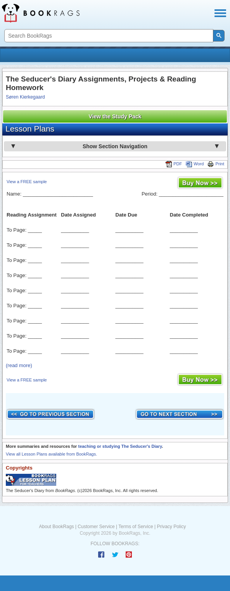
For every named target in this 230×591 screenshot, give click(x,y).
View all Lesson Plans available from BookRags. (51, 454)
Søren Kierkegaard (25, 97)
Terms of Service (135, 526)
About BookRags (56, 526)
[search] (108, 35)
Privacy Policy (171, 526)
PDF (174, 163)
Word (195, 163)
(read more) (19, 365)
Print (216, 163)
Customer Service (96, 526)
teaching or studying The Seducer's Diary (120, 446)
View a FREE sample (27, 181)
